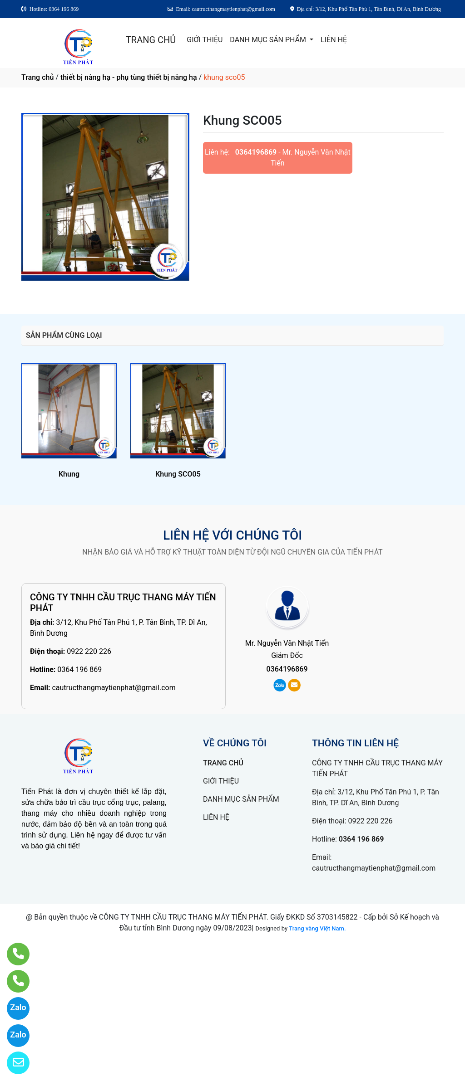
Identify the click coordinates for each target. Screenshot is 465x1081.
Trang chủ (37, 77)
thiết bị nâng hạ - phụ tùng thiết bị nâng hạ (128, 77)
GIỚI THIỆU (205, 39)
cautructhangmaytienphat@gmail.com (113, 687)
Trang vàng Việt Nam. (317, 928)
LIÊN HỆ (334, 39)
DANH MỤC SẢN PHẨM (269, 39)
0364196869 (256, 152)
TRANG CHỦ (151, 39)
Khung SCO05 (178, 474)
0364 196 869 (79, 669)
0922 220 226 (89, 651)
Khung (69, 474)
